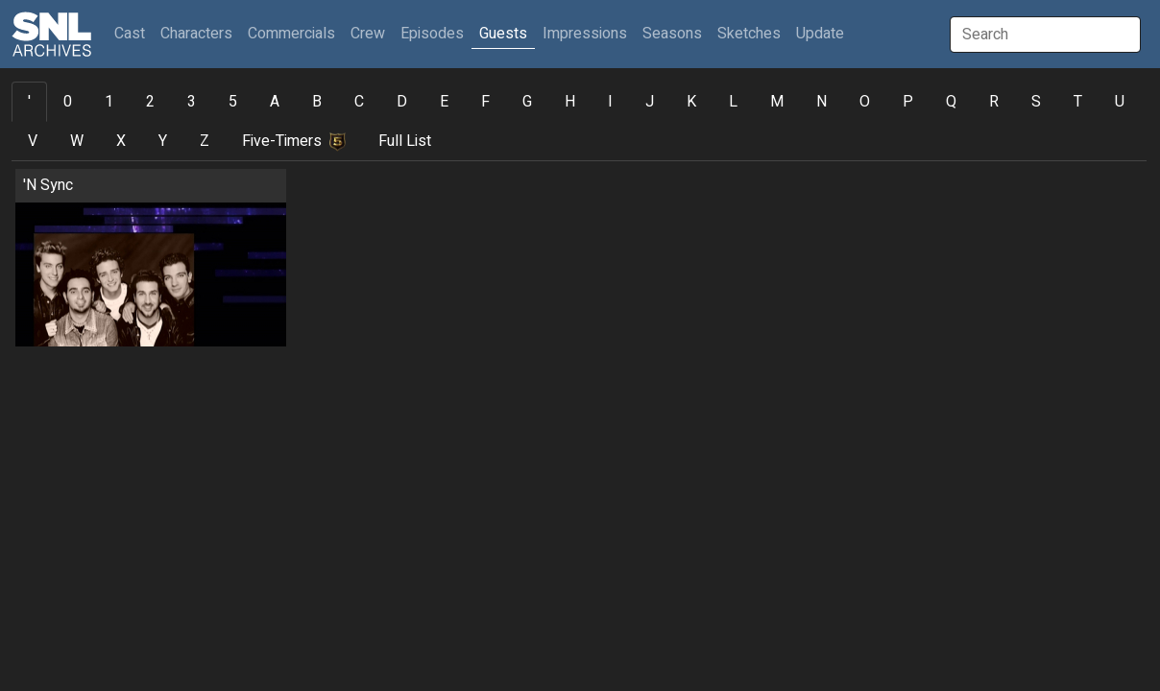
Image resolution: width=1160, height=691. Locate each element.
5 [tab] (233, 101)
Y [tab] (162, 141)
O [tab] (864, 101)
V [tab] (32, 141)
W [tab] (77, 141)
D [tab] (402, 101)
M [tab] (777, 101)
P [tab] (908, 101)
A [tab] (274, 101)
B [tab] (317, 101)
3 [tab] (191, 101)
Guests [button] (503, 33)
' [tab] (29, 101)
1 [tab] (109, 101)
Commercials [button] (291, 33)
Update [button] (820, 33)
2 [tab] (150, 101)
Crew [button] (367, 33)
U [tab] (1119, 101)
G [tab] (527, 101)
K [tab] (691, 101)
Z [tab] (204, 141)
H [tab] (570, 101)
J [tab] (649, 101)
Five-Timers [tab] (294, 141)
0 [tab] (67, 101)
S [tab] (1036, 101)
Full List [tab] (404, 141)
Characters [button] (196, 33)
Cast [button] (133, 33)
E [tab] (444, 101)
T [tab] (1078, 101)
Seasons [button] (672, 33)
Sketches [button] (749, 33)
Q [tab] (951, 101)
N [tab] (821, 101)
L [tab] (733, 101)
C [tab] (359, 101)
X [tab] (121, 141)
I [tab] (610, 101)
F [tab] (485, 101)
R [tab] (994, 101)
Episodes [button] (432, 33)
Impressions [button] (585, 33)
